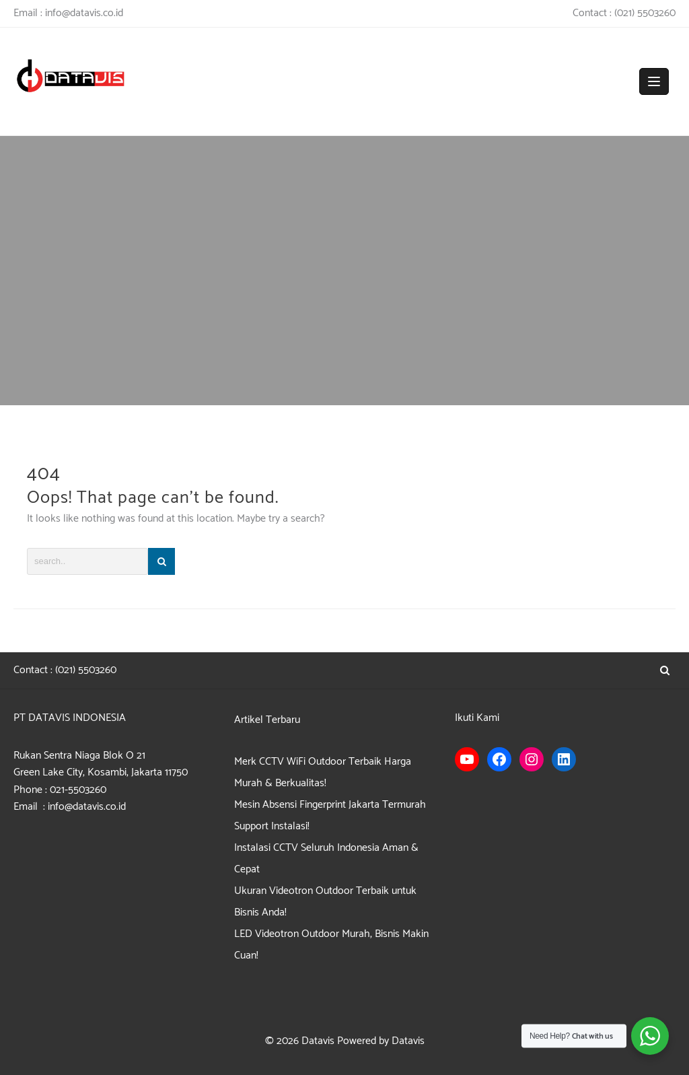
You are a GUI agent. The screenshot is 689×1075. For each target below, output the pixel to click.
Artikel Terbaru (267, 720)
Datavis (317, 1041)
